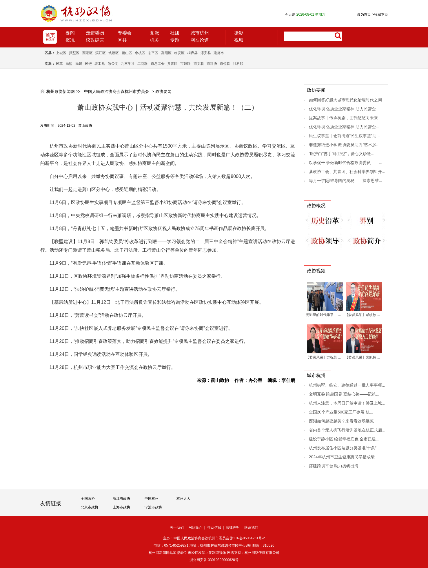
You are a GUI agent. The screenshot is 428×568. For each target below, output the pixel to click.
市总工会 (158, 64)
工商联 (142, 64)
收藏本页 (380, 14)
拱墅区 (74, 53)
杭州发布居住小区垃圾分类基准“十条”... (344, 448)
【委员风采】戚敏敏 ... (362, 315)
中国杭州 (152, 499)
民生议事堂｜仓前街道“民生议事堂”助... (344, 135)
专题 (174, 40)
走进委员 (95, 32)
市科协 (212, 64)
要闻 (70, 32)
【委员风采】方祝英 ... (323, 357)
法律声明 (233, 527)
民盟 (68, 64)
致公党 (113, 64)
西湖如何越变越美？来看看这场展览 (341, 421)
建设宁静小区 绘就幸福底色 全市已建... (344, 439)
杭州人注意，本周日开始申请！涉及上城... (347, 403)
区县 (122, 40)
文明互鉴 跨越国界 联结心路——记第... (344, 394)
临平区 (153, 53)
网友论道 (199, 40)
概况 (70, 40)
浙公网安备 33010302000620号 (214, 560)
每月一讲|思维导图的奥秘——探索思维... (345, 180)
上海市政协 (121, 507)
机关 (154, 40)
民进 (88, 64)
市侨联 (225, 64)
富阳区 (166, 53)
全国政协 (88, 499)
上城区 (61, 53)
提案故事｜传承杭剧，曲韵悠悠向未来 (343, 117)
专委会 (125, 32)
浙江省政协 (121, 499)
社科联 (238, 64)
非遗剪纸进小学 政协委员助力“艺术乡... (344, 144)
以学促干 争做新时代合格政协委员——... (346, 162)
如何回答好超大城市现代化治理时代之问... (347, 100)
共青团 (172, 64)
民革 (59, 64)
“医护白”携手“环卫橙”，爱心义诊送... (341, 153)
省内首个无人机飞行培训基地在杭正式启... (347, 430)
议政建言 (95, 40)
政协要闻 (163, 91)
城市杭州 (199, 32)
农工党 (99, 64)
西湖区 (87, 53)
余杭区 (140, 53)
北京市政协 (89, 507)
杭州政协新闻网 (60, 91)
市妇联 (185, 64)
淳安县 (206, 53)
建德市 (219, 53)
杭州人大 (183, 499)
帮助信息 (214, 527)
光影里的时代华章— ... (323, 315)
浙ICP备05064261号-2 (247, 538)
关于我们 (177, 527)
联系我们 (251, 527)
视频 (238, 40)
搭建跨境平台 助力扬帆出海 (334, 466)
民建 (78, 64)
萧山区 (127, 53)
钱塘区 (113, 53)
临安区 (179, 53)
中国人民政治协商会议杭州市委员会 (116, 91)
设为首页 (364, 14)
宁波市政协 (153, 507)
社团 (174, 32)
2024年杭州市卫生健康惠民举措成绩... (343, 457)
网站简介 (195, 527)
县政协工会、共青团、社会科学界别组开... (347, 171)
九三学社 (128, 64)
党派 (154, 32)
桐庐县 (192, 53)
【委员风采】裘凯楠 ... (362, 357)
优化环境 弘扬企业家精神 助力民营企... (344, 108)
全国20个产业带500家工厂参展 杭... (341, 412)
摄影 (238, 32)
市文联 (199, 64)
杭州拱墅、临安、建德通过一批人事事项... (347, 385)
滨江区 (100, 53)
